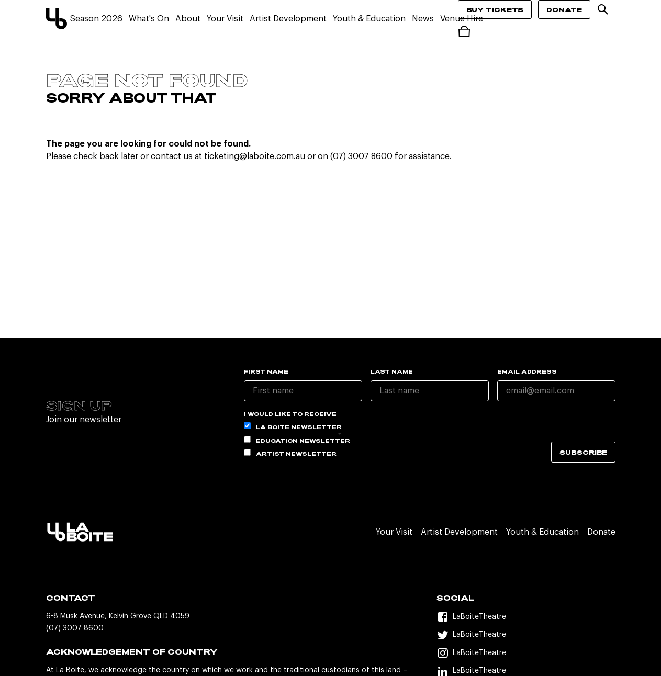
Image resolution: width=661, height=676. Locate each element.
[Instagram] (526, 653)
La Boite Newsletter (293, 426)
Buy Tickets (494, 9)
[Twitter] (526, 635)
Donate (564, 9)
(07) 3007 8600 (75, 628)
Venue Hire (461, 19)
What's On (149, 19)
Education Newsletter (297, 440)
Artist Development (288, 19)
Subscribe (583, 452)
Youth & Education (369, 19)
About (187, 19)
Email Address (527, 371)
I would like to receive (290, 414)
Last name (392, 371)
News (423, 19)
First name (266, 371)
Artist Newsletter (290, 453)
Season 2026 (96, 19)
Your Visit (225, 19)
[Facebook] (526, 617)
